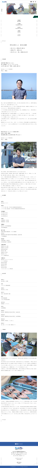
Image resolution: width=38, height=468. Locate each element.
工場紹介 (19, 32)
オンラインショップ (19, 459)
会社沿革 (19, 28)
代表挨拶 (19, 21)
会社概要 (19, 24)
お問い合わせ (19, 463)
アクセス (19, 35)
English (21, 443)
